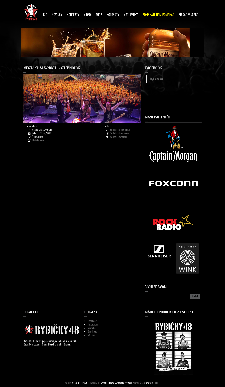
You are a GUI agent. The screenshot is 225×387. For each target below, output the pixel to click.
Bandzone (92, 331)
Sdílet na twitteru (118, 137)
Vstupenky (131, 14)
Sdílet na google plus (120, 130)
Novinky (57, 14)
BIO (45, 14)
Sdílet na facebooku (119, 133)
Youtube (91, 328)
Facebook (92, 321)
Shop (98, 14)
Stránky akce (38, 140)
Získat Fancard (188, 14)
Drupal (157, 383)
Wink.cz (91, 335)
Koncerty (73, 14)
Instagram (93, 324)
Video (87, 14)
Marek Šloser (139, 383)
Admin (68, 383)
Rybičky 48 (156, 78)
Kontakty (113, 14)
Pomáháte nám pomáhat (158, 14)
